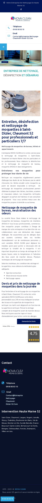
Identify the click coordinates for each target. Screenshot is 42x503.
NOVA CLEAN (20, 489)
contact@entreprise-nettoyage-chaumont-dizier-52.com (26, 37)
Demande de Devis (29, 321)
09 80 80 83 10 (18, 29)
